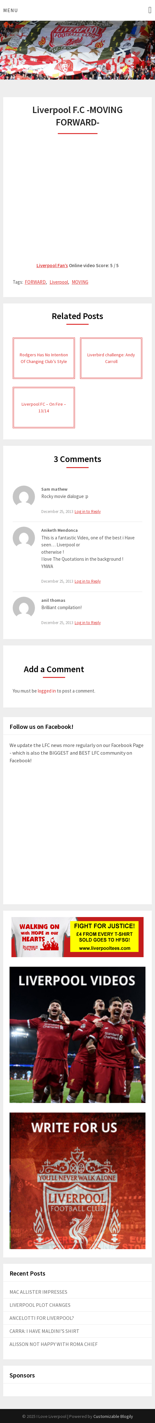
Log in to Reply (88, 511)
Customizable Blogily (113, 1416)
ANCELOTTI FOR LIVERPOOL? (42, 1318)
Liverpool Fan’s (52, 265)
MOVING (80, 282)
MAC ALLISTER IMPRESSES (38, 1292)
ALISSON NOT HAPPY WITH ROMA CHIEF (54, 1344)
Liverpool (59, 282)
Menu (10, 10)
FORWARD (35, 282)
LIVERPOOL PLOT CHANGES (40, 1305)
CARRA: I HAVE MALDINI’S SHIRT (44, 1331)
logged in (47, 691)
